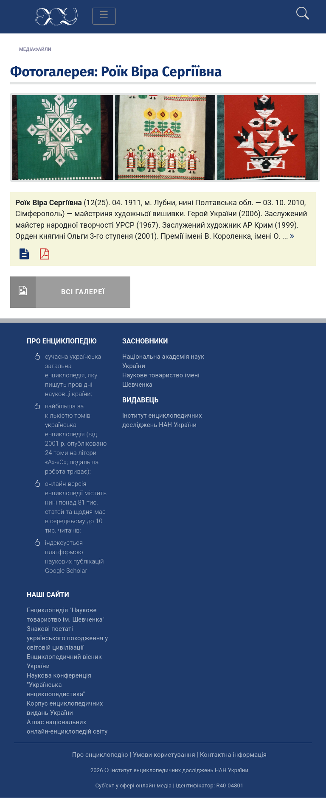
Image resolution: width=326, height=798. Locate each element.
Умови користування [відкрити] (164, 755)
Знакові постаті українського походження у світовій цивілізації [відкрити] (67, 638)
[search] (302, 10)
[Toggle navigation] (104, 16)
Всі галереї (83, 292)
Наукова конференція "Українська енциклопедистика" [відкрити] (59, 685)
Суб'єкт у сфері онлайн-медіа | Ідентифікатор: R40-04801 (170, 785)
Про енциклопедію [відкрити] (100, 755)
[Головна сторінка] (56, 16)
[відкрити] (66, 571)
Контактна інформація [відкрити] (233, 755)
